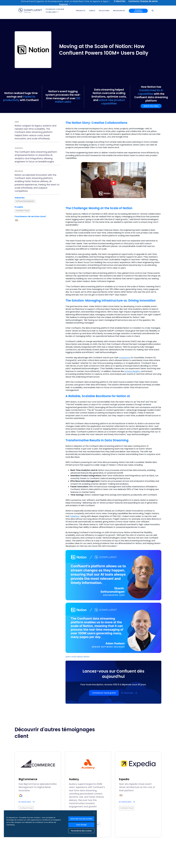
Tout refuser (81, 825)
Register (63, 4)
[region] (50, 823)
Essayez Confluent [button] (138, 11)
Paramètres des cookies (81, 831)
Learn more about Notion (78, 656)
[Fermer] (94, 813)
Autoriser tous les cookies (81, 819)
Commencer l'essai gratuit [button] (104, 693)
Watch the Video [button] (151, 106)
